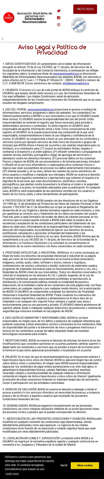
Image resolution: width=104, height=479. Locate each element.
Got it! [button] (64, 465)
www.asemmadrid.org (66, 73)
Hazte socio (85, 9)
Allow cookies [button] (85, 465)
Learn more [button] (12, 473)
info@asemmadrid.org (76, 83)
